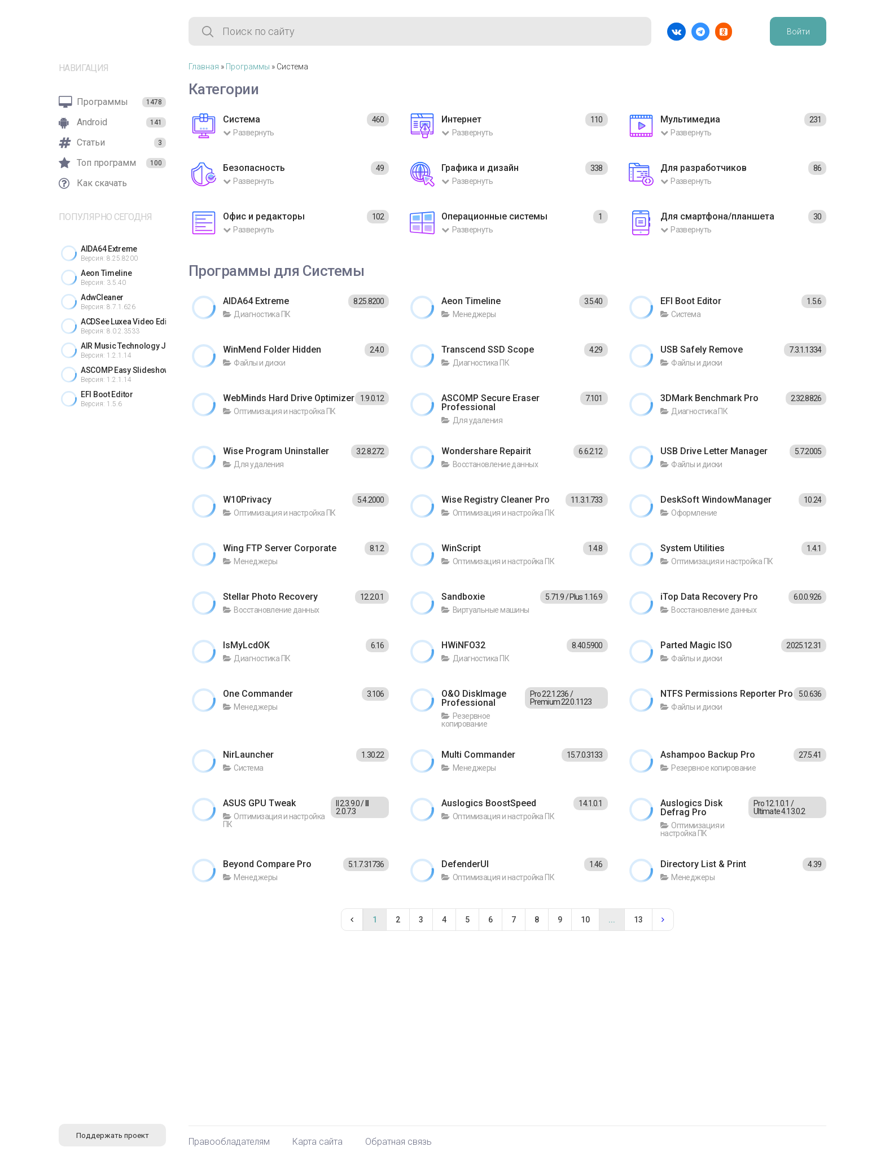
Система (241, 119)
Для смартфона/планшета (717, 216)
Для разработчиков (703, 167)
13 (638, 919)
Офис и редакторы (264, 216)
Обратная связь (398, 1141)
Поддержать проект (112, 1135)
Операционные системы (494, 216)
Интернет (461, 119)
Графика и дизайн (480, 167)
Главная (204, 66)
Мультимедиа (690, 119)
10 (585, 919)
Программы (248, 66)
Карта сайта (317, 1141)
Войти (798, 31)
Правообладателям (229, 1141)
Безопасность (254, 167)
